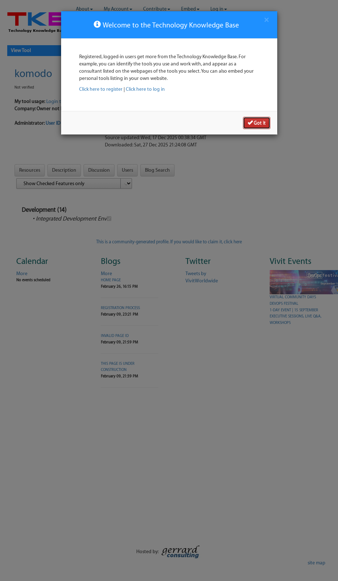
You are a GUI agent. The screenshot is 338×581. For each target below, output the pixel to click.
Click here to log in (145, 89)
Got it (257, 122)
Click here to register (101, 89)
